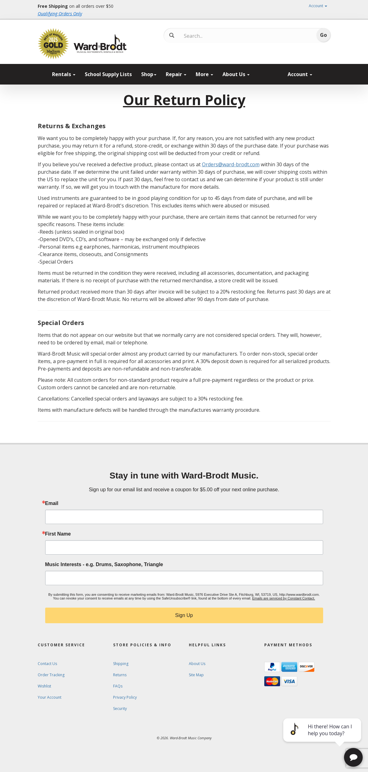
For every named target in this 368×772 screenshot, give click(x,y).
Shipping (120, 663)
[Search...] (210, 36)
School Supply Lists (108, 74)
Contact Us (47, 663)
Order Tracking (51, 674)
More (204, 74)
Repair (176, 74)
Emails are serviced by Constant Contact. (283, 598)
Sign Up (184, 615)
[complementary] (323, 737)
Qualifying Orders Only (60, 14)
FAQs (117, 686)
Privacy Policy (125, 697)
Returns (120, 674)
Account (318, 5)
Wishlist (44, 686)
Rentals (63, 74)
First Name (58, 534)
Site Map (196, 674)
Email (52, 503)
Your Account (49, 697)
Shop (148, 74)
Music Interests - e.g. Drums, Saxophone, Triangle (104, 564)
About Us (236, 74)
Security (120, 708)
